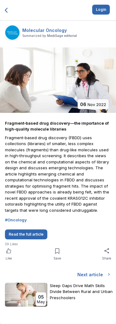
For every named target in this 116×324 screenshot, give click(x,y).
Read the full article (26, 234)
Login (101, 9)
